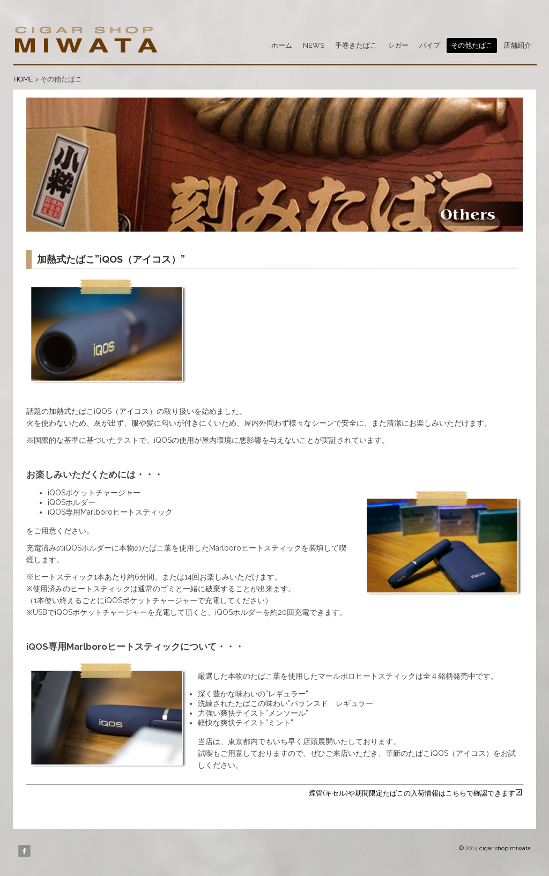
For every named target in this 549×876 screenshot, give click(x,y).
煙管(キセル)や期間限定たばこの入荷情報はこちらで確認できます (416, 793)
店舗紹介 (517, 45)
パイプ (429, 45)
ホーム (281, 45)
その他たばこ (472, 45)
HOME (23, 79)
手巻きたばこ (356, 45)
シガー (398, 45)
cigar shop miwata (505, 848)
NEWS (313, 45)
